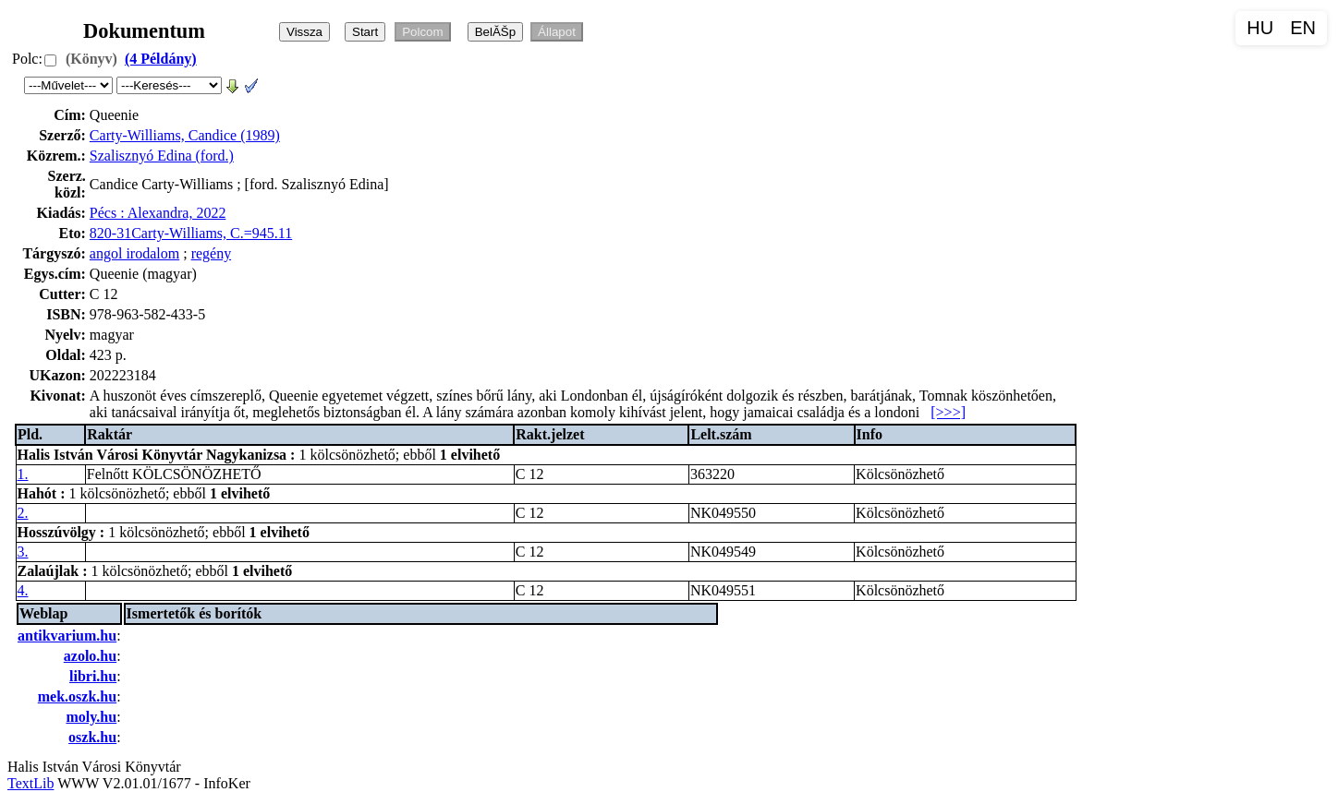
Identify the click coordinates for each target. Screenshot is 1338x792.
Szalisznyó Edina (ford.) (162, 155)
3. (23, 551)
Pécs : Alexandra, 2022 (158, 213)
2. (23, 513)
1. (23, 474)
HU (1260, 28)
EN (1303, 28)
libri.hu (92, 676)
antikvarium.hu (67, 635)
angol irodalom (134, 253)
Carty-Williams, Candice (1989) (185, 135)
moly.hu (91, 717)
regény (211, 253)
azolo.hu (90, 656)
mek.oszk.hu (77, 696)
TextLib (30, 783)
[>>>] (948, 412)
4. (23, 590)
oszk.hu (92, 737)
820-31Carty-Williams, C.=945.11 (191, 233)
